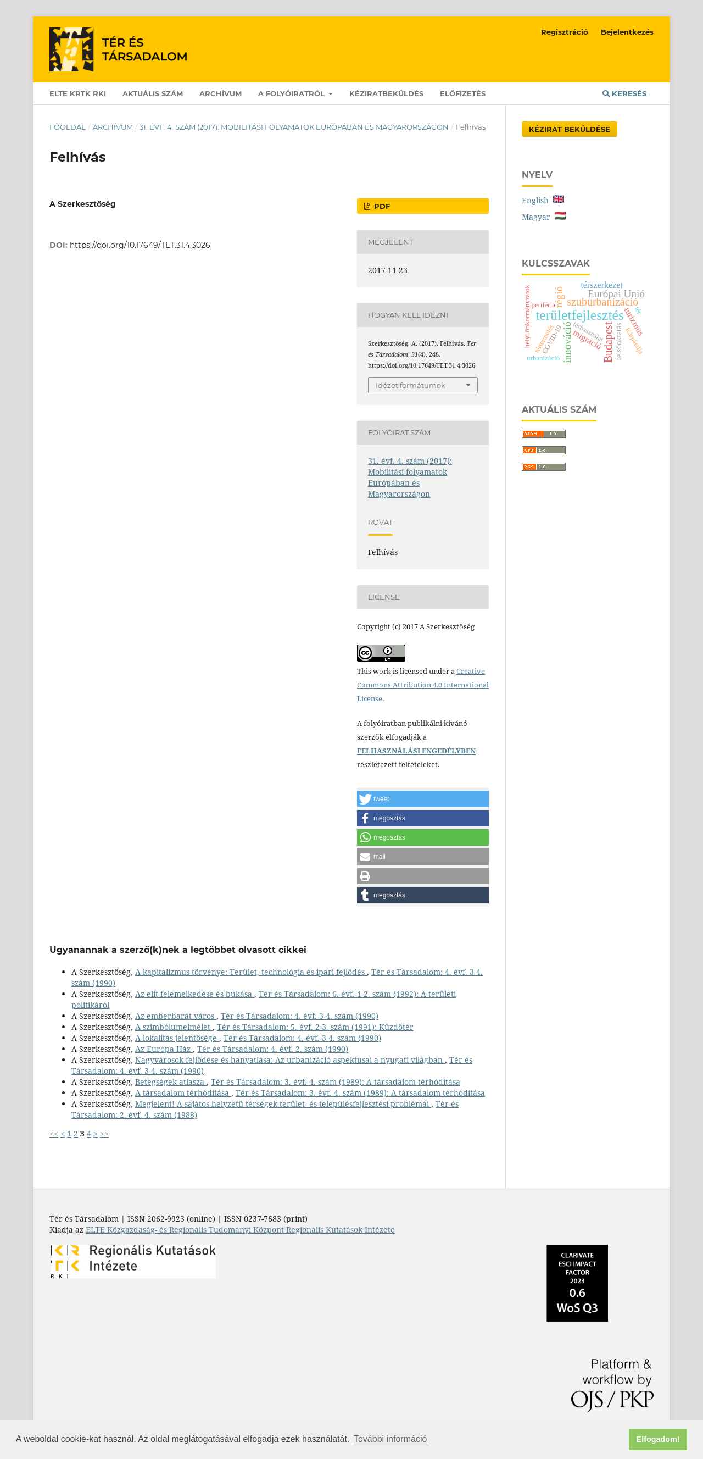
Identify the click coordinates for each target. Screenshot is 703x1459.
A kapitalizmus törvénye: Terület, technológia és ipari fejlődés (251, 972)
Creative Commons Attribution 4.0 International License (423, 684)
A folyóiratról (292, 93)
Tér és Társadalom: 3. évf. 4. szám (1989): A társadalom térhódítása (335, 1082)
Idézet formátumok (410, 385)
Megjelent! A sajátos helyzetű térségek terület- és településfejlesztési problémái (283, 1104)
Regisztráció (564, 31)
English (543, 200)
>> (104, 1133)
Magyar (544, 217)
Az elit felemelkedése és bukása (194, 994)
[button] (423, 799)
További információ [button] (390, 1439)
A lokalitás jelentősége (177, 1038)
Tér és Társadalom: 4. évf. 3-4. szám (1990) (299, 1016)
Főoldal (67, 127)
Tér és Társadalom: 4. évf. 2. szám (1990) (272, 1049)
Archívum (220, 93)
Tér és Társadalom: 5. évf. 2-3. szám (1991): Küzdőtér (315, 1027)
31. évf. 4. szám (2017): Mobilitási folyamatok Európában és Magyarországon (294, 127)
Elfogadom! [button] (658, 1439)
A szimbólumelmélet (174, 1027)
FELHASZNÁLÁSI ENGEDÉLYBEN (416, 751)
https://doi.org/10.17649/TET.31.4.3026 (140, 245)
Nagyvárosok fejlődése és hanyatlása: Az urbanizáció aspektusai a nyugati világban (290, 1060)
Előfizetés (463, 93)
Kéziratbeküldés (386, 93)
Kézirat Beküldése (569, 129)
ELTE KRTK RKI (77, 93)
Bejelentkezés (627, 31)
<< (53, 1133)
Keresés (624, 93)
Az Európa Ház (164, 1049)
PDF (381, 206)
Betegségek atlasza (171, 1082)
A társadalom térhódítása (183, 1093)
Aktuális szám (152, 93)
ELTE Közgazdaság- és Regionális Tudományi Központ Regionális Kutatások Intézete (240, 1229)
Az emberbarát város (175, 1016)
